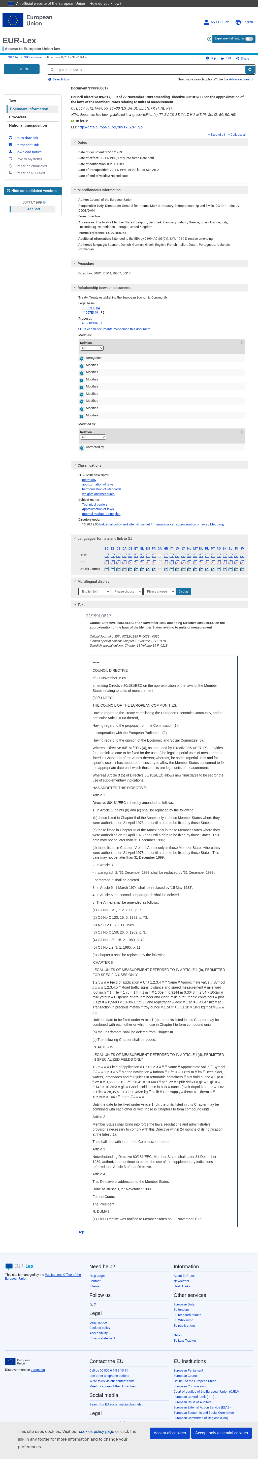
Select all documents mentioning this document (114, 326)
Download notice (25, 148)
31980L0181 (118, 354)
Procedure (17, 114)
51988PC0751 (92, 320)
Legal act (32, 206)
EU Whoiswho (183, 1317)
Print (234, 53)
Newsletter (181, 1278)
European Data (184, 1301)
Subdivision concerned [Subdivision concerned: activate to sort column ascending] (185, 340)
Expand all (216, 131)
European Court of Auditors (193, 1399)
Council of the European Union (195, 1378)
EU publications (185, 1322)
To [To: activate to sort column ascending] (236, 340)
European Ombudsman (190, 1425)
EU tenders (181, 1306)
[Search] (250, 66)
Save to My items (25, 155)
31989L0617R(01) (125, 444)
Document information (29, 106)
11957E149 (90, 309)
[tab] (159, 139)
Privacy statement (102, 1335)
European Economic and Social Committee (204, 1409)
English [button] (244, 15)
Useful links (182, 1283)
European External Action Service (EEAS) (202, 1404)
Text (12, 97)
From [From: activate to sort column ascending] (215, 340)
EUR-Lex (19, 33)
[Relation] (92, 344)
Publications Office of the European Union (203, 1446)
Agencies (180, 1451)
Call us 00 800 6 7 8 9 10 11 (108, 1367)
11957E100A (91, 305)
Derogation (87, 354)
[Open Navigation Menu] (22, 66)
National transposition (28, 122)
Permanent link (23, 141)
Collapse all (237, 131)
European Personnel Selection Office (199, 1441)
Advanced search (241, 76)
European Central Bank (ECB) (194, 1393)
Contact (95, 1278)
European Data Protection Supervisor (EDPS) (205, 1430)
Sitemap (95, 1283)
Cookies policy (99, 1324)
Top (81, 1229)
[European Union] (17, 1358)
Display (183, 588)
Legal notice (98, 1319)
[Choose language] (94, 588)
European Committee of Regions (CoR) (201, 1415)
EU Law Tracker (185, 1337)
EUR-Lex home (33, 52)
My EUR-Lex (216, 15)
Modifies (86, 362)
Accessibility (98, 1330)
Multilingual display (91, 578)
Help (219, 53)
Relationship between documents (102, 284)
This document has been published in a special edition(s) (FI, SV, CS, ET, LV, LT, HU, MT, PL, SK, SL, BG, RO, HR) (153, 111)
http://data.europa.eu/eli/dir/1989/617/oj (110, 124)
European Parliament (188, 1367)
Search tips (58, 76)
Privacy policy (99, 1424)
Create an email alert (27, 162)
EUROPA (13, 52)
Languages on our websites (109, 1419)
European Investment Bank (193, 1420)
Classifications (87, 462)
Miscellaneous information (96, 187)
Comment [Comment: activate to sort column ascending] (150, 340)
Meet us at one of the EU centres (112, 1383)
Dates (79, 139)
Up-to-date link (23, 134)
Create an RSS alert (26, 169)
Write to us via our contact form (111, 1378)
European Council (186, 1372)
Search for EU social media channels (115, 1401)
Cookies (95, 1435)
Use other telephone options (109, 1372)
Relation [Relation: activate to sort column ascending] (92, 342)
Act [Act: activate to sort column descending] (123, 342)
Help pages (97, 1272)
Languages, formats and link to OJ (102, 535)
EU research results (187, 1312)
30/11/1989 (33, 199)
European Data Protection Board (196, 1436)
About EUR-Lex (184, 1272)
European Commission (190, 1383)
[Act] (123, 344)
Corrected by (89, 444)
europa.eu (38, 1366)
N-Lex (178, 1332)
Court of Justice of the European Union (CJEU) (206, 1388)
